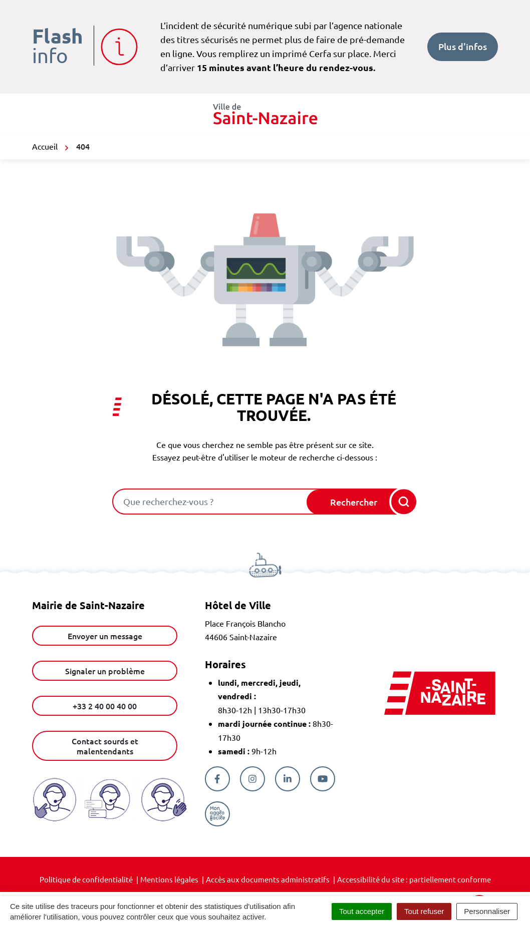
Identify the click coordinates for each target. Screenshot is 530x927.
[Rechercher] (362, 502)
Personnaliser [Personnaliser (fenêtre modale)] (487, 911)
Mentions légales (169, 879)
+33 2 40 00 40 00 (105, 705)
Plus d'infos (462, 46)
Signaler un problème (105, 670)
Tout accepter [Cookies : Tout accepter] (361, 911)
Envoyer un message (105, 635)
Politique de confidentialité (86, 879)
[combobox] (210, 502)
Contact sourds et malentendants (105, 745)
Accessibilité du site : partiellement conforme (414, 879)
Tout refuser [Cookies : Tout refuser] (424, 911)
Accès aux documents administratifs (268, 879)
